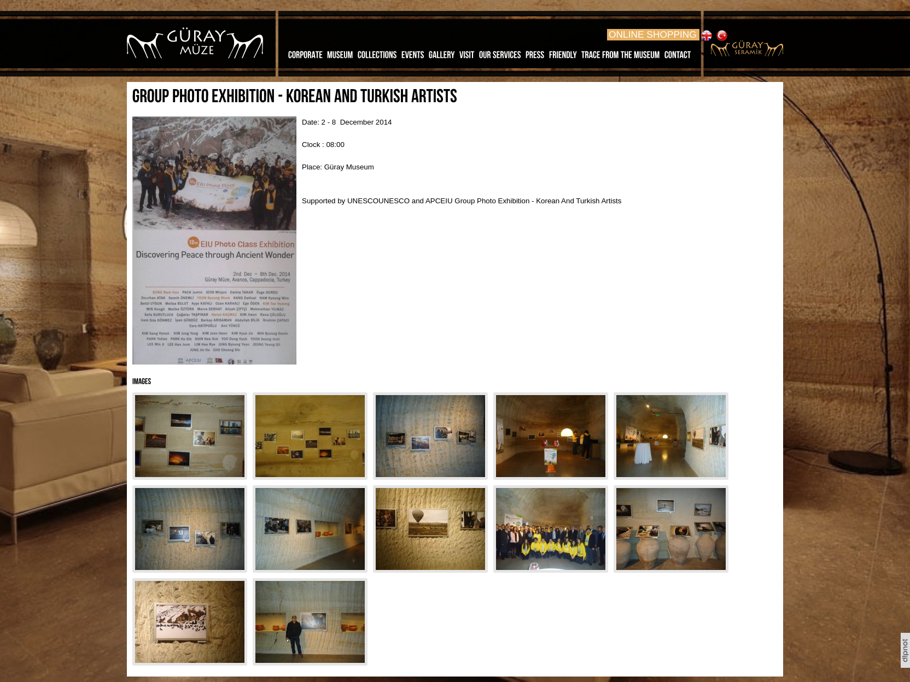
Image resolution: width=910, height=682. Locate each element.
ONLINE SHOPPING (653, 34)
